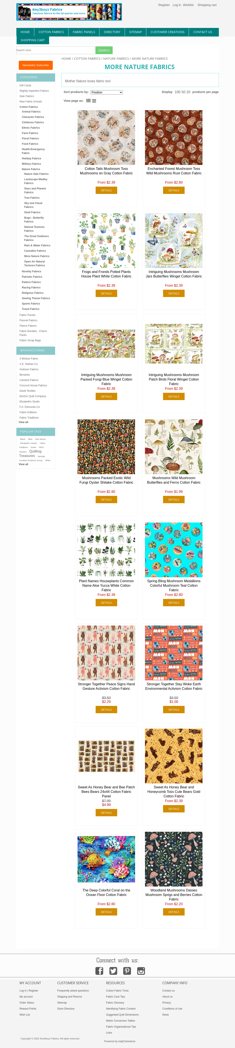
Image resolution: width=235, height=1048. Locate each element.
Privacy (166, 1002)
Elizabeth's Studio (28, 443)
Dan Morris (40, 439)
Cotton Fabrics (87, 58)
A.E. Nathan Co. (29, 364)
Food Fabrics (30, 143)
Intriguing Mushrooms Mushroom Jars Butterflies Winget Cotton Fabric (174, 274)
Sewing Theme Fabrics (36, 298)
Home (66, 58)
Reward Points (28, 1008)
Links (109, 1032)
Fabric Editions (28, 412)
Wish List (25, 1014)
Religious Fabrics (33, 292)
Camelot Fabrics (29, 380)
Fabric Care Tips (115, 996)
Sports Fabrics (31, 303)
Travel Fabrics (30, 309)
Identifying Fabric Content (120, 1008)
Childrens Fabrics (33, 122)
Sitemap (62, 1002)
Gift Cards (25, 85)
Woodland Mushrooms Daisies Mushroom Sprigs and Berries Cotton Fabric (174, 894)
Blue (30, 439)
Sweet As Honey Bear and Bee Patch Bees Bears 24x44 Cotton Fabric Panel (106, 791)
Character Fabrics (33, 117)
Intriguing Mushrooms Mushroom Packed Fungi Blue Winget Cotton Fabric (106, 379)
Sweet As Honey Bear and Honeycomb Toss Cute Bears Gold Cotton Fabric (174, 791)
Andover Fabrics (29, 369)
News (165, 1014)
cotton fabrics (51, 32)
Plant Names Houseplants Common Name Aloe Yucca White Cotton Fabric (106, 585)
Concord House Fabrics (33, 385)
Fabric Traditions (29, 417)
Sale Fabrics (27, 96)
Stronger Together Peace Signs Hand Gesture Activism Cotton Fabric (106, 686)
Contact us (168, 990)
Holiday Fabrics (31, 158)
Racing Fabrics (31, 287)
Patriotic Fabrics (32, 276)
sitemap (135, 32)
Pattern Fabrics (31, 282)
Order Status (27, 1002)
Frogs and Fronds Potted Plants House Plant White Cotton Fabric (106, 274)
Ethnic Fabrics (31, 127)
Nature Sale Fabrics (36, 173)
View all (23, 422)
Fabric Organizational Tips (121, 1026)
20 (188, 92)
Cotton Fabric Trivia (117, 990)
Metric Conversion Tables (120, 1020)
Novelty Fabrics (31, 271)
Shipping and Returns (69, 996)
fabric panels (84, 32)
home (25, 32)
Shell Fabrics (32, 212)
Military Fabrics (31, 163)
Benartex (25, 374)
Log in (177, 5)
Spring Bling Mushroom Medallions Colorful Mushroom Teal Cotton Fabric (174, 585)
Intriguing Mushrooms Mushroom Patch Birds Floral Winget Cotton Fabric (174, 379)
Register (164, 5)
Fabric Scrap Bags (30, 340)
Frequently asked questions (73, 990)
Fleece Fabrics (28, 325)
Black (22, 439)
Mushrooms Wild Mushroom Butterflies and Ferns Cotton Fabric (174, 480)
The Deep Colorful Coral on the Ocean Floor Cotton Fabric (106, 892)
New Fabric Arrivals (31, 101)
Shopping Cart (33, 40)
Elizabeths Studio (30, 401)
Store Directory (66, 1008)
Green (33, 447)
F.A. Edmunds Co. (30, 406)
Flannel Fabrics (28, 320)
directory (112, 32)
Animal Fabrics (31, 111)
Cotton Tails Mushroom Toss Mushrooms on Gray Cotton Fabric (106, 171)
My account (26, 996)
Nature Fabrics (116, 58)
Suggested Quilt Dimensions (122, 1014)
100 (178, 92)
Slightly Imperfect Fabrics (34, 90)
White (47, 460)
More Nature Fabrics (37, 256)
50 (183, 92)
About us (167, 996)
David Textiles (28, 390)
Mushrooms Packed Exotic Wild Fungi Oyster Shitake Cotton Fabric (106, 480)
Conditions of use (172, 1008)
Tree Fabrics (32, 197)
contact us (202, 32)
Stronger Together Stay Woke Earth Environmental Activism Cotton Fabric (173, 686)
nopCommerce (126, 1041)
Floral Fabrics (30, 138)
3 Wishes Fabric (29, 358)
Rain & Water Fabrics (37, 245)
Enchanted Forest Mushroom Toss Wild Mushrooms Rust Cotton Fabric (174, 171)
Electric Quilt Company (33, 396)
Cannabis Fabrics (35, 250)
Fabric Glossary (115, 1002)
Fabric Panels (28, 315)
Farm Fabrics (30, 133)
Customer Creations (167, 32)
